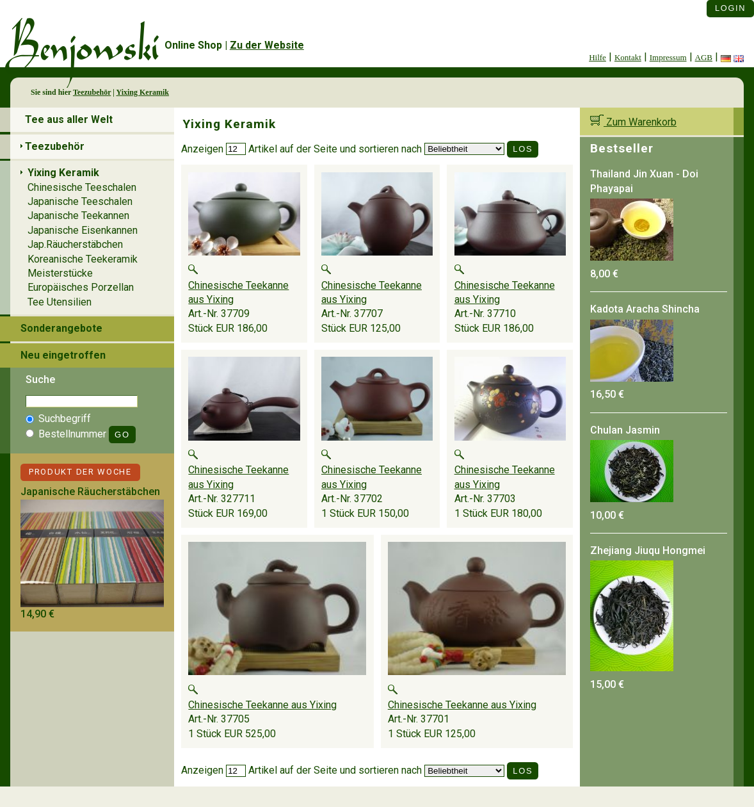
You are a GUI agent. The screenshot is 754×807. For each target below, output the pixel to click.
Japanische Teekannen (78, 215)
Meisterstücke (60, 273)
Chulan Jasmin (625, 430)
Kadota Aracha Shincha (645, 309)
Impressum (668, 57)
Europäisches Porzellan (81, 287)
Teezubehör (92, 92)
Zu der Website (267, 45)
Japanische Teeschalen (80, 201)
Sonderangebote (61, 328)
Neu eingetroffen (63, 355)
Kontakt (627, 57)
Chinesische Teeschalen (82, 187)
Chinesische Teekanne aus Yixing (262, 705)
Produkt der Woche (80, 472)
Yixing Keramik (142, 92)
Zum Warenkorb (633, 122)
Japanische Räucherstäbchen (90, 491)
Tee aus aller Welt (69, 119)
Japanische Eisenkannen (83, 230)
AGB (703, 57)
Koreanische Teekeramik (83, 259)
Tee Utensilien (60, 302)
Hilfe (597, 57)
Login (730, 8)
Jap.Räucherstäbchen (75, 244)
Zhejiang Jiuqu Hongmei (647, 550)
